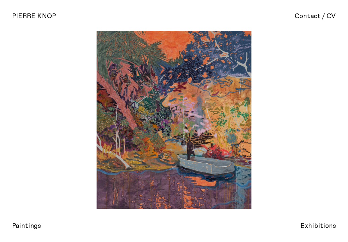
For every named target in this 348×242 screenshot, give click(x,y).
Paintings (26, 226)
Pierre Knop (34, 16)
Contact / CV (315, 16)
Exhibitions (318, 226)
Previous (69, 121)
